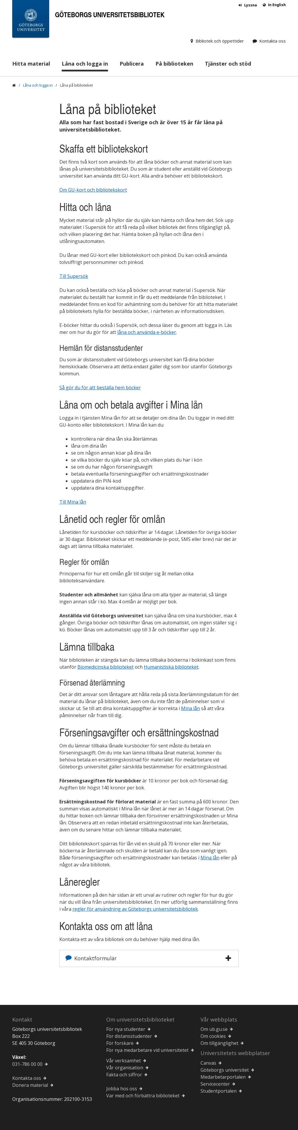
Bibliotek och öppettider (220, 41)
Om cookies (213, 1036)
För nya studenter (125, 1029)
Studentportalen (219, 1091)
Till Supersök (73, 276)
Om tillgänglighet (219, 1043)
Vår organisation (124, 1067)
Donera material (30, 1085)
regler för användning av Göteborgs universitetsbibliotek (135, 909)
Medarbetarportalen (223, 1077)
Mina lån (190, 708)
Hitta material (31, 63)
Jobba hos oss (121, 1088)
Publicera (132, 63)
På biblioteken (174, 63)
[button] (228, 958)
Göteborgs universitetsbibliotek (109, 14)
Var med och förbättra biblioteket (143, 1095)
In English (277, 4)
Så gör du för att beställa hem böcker (100, 387)
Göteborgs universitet (225, 1070)
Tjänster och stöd (228, 63)
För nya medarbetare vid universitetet (147, 1050)
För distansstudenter (129, 1036)
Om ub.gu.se (214, 1029)
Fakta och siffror (124, 1074)
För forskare (120, 1043)
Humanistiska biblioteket (171, 667)
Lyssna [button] (250, 5)
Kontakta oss (272, 41)
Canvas (208, 1063)
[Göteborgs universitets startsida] (30, 20)
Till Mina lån (72, 502)
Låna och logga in (85, 63)
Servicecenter (215, 1084)
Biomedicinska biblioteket (105, 667)
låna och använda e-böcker (146, 332)
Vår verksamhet (123, 1060)
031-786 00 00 (27, 1064)
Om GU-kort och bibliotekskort (93, 190)
